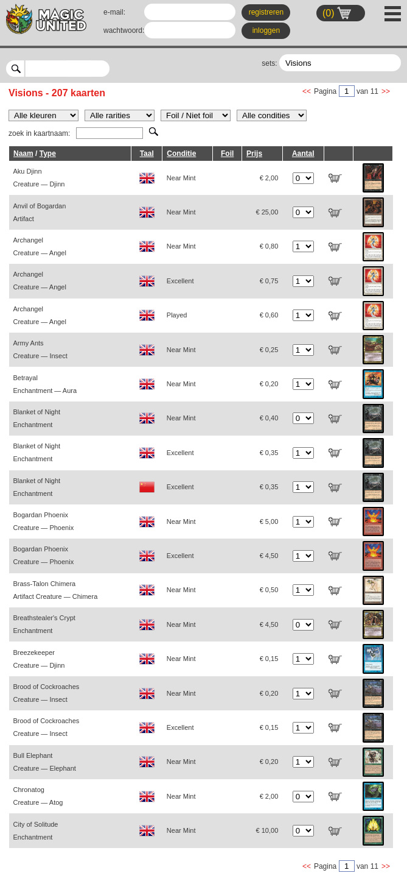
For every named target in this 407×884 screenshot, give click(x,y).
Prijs (254, 153)
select (105, 68)
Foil (227, 153)
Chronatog (38, 796)
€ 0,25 (269, 349)
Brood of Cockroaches (46, 693)
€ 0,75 (269, 281)
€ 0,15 (269, 658)
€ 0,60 (269, 315)
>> (385, 91)
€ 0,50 (269, 589)
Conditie (181, 153)
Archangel (39, 246)
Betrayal (45, 384)
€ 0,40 (269, 418)
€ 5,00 (269, 521)
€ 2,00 (269, 178)
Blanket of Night (37, 418)
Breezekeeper (39, 659)
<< (306, 91)
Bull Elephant (44, 762)
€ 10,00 (267, 830)
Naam (23, 153)
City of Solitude (35, 831)
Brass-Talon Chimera (55, 590)
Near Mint (181, 178)
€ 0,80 (269, 246)
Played (177, 315)
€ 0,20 (269, 383)
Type (48, 153)
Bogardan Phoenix (43, 521)
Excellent (180, 281)
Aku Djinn (39, 178)
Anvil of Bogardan (39, 212)
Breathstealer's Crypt (44, 624)
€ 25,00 (267, 212)
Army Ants (40, 349)
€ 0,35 (269, 452)
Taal (147, 153)
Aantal (303, 153)
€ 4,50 (269, 555)
